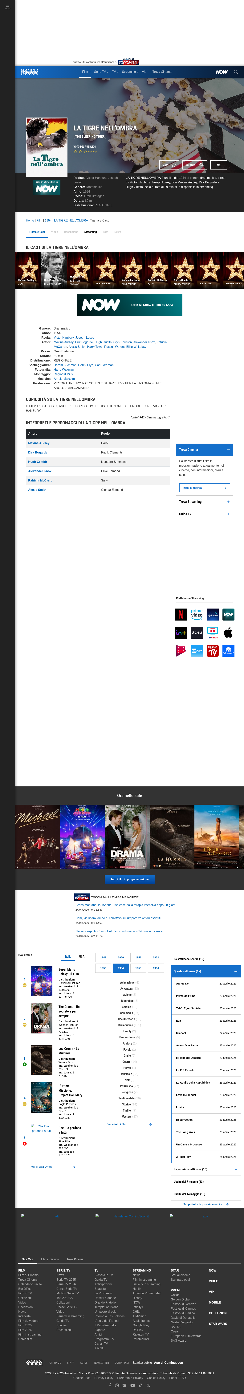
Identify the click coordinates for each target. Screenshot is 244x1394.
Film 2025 (25, 1325)
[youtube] (132, 1386)
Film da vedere (28, 1320)
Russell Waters (114, 346)
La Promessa (103, 1293)
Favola (127, 1049)
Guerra (126, 1062)
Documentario (126, 1019)
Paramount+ (141, 1339)
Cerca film (25, 1339)
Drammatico (94, 187)
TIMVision (139, 1316)
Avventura (126, 988)
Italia (68, 956)
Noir (127, 1080)
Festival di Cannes (183, 1308)
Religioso (127, 1092)
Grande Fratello (105, 1302)
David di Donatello (183, 1317)
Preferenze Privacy (130, 1378)
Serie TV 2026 (66, 1284)
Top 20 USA (64, 1298)
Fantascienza (127, 1037)
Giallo (127, 1055)
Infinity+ (138, 1307)
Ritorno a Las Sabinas (109, 1316)
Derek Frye (85, 365)
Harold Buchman (65, 365)
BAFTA (175, 1326)
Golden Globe (180, 1299)
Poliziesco (126, 1086)
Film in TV (25, 1293)
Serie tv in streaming (70, 1316)
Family (127, 1031)
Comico (126, 1007)
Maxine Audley (63, 342)
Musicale (126, 1074)
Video (22, 1302)
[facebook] (110, 1386)
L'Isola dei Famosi (107, 1320)
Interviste (24, 1316)
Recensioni (25, 1307)
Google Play (141, 1325)
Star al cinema (180, 1275)
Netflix (137, 1288)
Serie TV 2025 (66, 1279)
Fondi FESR (177, 1378)
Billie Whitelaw (136, 346)
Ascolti (99, 1348)
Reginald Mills (63, 374)
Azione (127, 995)
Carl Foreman (104, 365)
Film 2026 (25, 1330)
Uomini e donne (105, 1298)
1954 (86, 191)
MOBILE (215, 1302)
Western (126, 1116)
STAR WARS (218, 1323)
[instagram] (117, 1386)
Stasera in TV (104, 1275)
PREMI (176, 1290)
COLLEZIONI (218, 1313)
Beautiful (100, 1288)
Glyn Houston (122, 342)
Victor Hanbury (96, 177)
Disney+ (138, 1298)
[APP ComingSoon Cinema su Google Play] (223, 1363)
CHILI (136, 1311)
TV (96, 1270)
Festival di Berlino (183, 1313)
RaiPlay (138, 1330)
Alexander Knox (144, 342)
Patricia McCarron (41, 480)
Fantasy (127, 1043)
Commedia (126, 1013)
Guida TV (62, 1320)
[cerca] (236, 72)
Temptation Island (106, 1307)
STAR (175, 1270)
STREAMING (142, 1270)
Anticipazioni (103, 1284)
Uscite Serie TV (67, 1307)
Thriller (127, 1110)
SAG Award (178, 1340)
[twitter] (148, 1386)
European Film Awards (186, 1336)
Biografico (127, 1001)
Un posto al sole (105, 1311)
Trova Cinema (27, 1279)
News (22, 1311)
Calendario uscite (30, 1284)
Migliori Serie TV (67, 1293)
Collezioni (24, 1298)
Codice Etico (82, 1378)
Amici (98, 1334)
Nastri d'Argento (182, 1322)
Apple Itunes (141, 1320)
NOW (136, 1302)
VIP (211, 1291)
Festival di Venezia (183, 1304)
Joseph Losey (84, 337)
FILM (21, 1270)
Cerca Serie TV (66, 1288)
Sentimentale (126, 1098)
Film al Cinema (28, 1275)
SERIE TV (63, 1270)
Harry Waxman (64, 369)
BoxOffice (24, 1288)
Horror (127, 1068)
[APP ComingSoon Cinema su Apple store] (196, 1363)
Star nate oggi (180, 1279)
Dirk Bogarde (84, 342)
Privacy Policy (103, 1378)
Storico (126, 1104)
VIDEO (213, 1281)
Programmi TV (104, 1339)
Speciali (61, 1325)
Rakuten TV (141, 1334)
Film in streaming (30, 1334)
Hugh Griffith (103, 342)
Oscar (175, 1294)
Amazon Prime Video (147, 1293)
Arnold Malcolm (64, 378)
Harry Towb (95, 346)
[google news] (124, 1386)
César (175, 1331)
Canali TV (101, 1343)
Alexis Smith (77, 346)
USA (81, 956)
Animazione (127, 982)
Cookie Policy (156, 1378)
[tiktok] (140, 1386)
